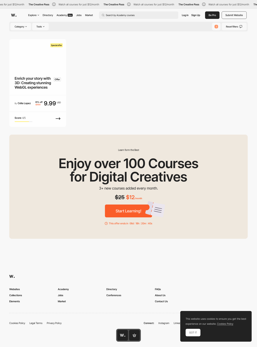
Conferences (113, 295)
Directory (48, 15)
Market (89, 15)
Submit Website (234, 15)
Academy (65, 15)
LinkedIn (178, 323)
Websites (14, 289)
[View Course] (58, 120)
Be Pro (212, 15)
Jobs (79, 15)
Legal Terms (35, 323)
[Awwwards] (13, 15)
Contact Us (161, 301)
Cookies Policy (17, 323)
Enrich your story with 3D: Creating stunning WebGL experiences (33, 83)
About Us (160, 295)
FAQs (158, 289)
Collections (15, 295)
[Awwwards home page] (122, 335)
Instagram (163, 323)
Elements (14, 301)
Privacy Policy (54, 323)
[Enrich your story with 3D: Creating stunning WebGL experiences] (37, 55)
